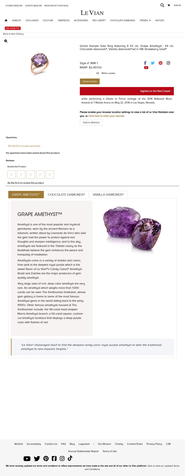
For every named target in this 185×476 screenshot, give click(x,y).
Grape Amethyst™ (26, 194)
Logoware (84, 443)
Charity (119, 443)
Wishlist (18, 443)
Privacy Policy (154, 443)
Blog (72, 443)
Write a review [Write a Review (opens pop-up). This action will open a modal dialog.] (108, 73)
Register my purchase (56, 5)
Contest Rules (135, 443)
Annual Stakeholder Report (83, 451)
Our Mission (104, 443)
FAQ (63, 443)
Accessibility (34, 443)
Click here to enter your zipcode (106, 116)
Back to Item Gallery (13, 34)
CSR (168, 443)
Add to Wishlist (91, 122)
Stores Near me (13, 5)
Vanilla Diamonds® (108, 194)
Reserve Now (90, 81)
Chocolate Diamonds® (66, 194)
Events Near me (33, 5)
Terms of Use (109, 451)
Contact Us (51, 443)
